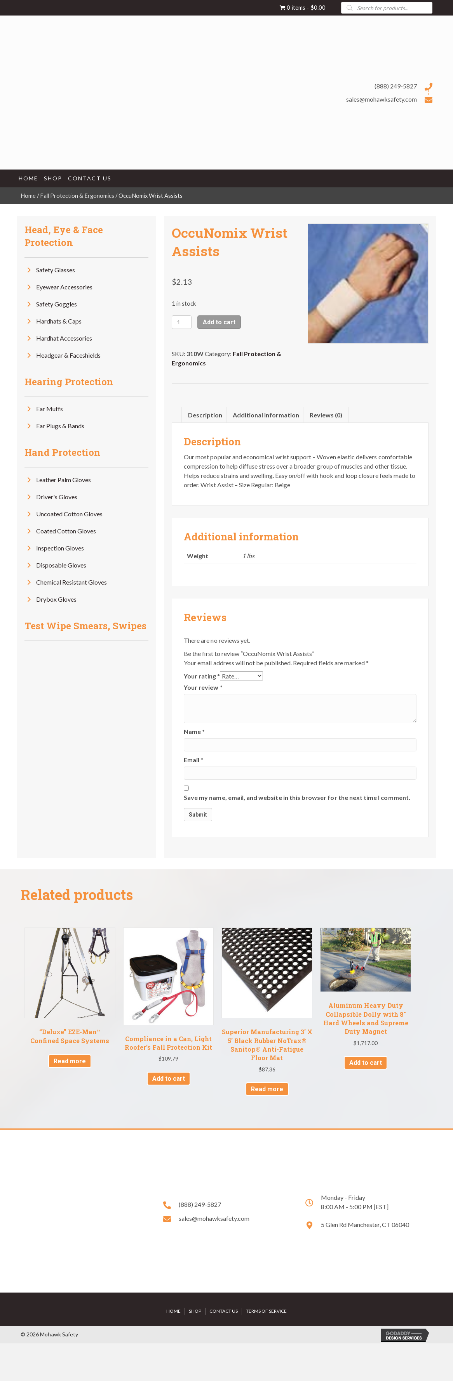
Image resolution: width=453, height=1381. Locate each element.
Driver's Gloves (56, 496)
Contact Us (223, 1311)
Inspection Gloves (60, 548)
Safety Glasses (55, 269)
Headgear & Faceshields (68, 355)
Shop (195, 1311)
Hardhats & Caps (59, 321)
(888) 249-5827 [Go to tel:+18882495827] (396, 86)
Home (28, 195)
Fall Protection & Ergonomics (77, 195)
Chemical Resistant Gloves (71, 582)
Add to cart (219, 322)
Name (194, 731)
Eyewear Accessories (64, 287)
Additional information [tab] (266, 415)
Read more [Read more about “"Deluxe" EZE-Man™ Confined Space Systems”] (70, 1061)
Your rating (202, 676)
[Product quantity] (182, 322)
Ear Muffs (49, 408)
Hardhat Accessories (64, 338)
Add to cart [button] (168, 1078)
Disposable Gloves (61, 565)
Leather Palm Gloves (63, 479)
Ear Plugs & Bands (60, 425)
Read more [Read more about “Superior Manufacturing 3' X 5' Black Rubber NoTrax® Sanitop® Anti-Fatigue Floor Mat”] (267, 1089)
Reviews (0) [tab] (326, 415)
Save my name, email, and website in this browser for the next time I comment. (297, 797)
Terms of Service (266, 1311)
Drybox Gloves (56, 599)
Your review (203, 687)
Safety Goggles (56, 304)
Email (193, 759)
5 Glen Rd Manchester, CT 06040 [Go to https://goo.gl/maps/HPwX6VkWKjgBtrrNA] (365, 1224)
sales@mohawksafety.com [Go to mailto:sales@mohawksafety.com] (381, 99)
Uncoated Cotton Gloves (69, 513)
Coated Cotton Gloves (66, 531)
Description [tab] (205, 415)
